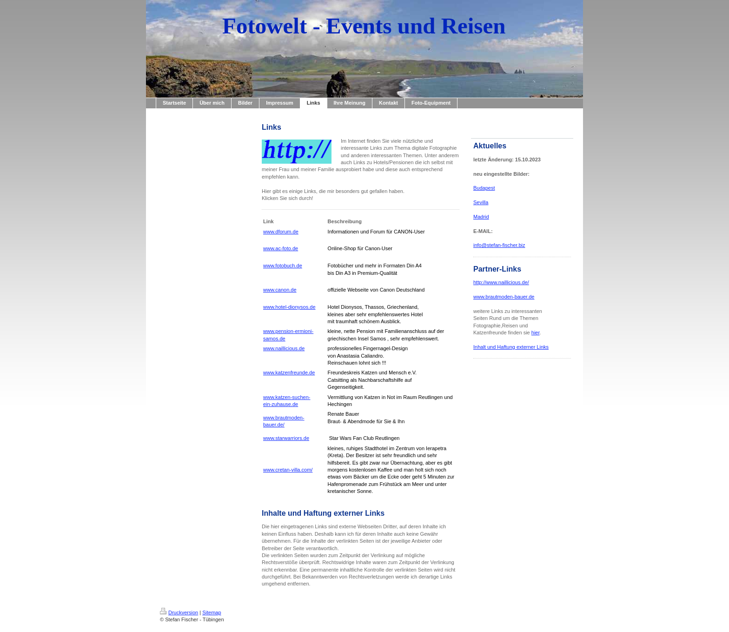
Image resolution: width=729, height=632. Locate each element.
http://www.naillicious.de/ (501, 282)
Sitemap (211, 612)
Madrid (481, 217)
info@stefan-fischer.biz (499, 245)
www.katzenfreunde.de (289, 372)
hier (535, 332)
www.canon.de (280, 290)
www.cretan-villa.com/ (287, 469)
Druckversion (179, 612)
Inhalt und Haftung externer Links (511, 347)
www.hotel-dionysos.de (289, 307)
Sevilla (480, 202)
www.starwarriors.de (286, 438)
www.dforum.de (280, 231)
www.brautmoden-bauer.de (503, 296)
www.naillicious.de (284, 348)
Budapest (484, 188)
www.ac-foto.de (280, 248)
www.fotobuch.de (282, 265)
